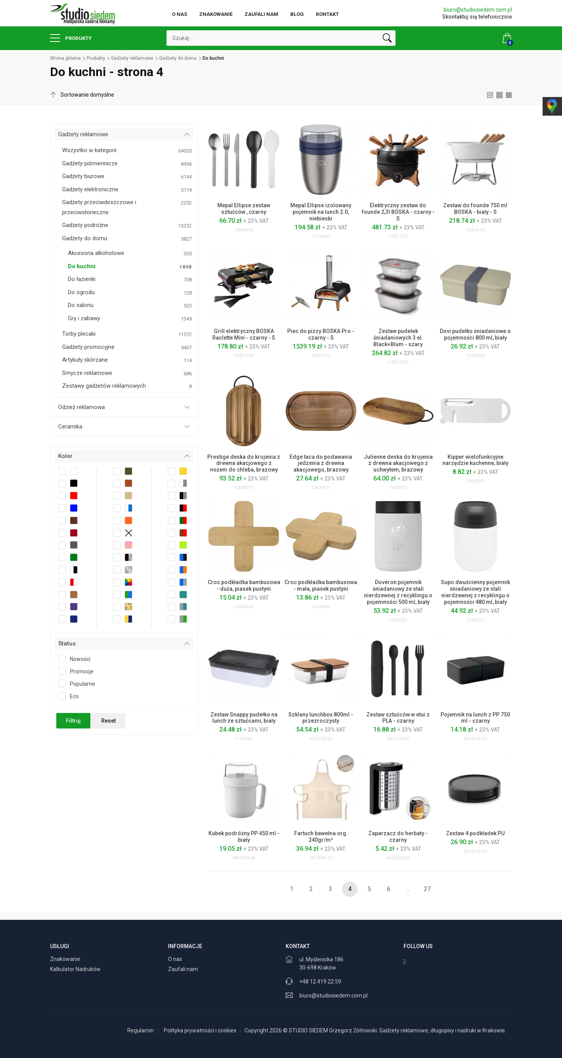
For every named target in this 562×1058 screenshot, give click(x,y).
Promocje (78, 671)
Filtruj (73, 721)
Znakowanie (215, 14)
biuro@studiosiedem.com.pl (478, 10)
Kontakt (327, 14)
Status (67, 643)
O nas (179, 14)
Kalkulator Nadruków (76, 969)
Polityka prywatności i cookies (200, 1030)
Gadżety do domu (178, 58)
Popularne (79, 683)
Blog (297, 14)
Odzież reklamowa (81, 407)
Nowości (76, 659)
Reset (108, 721)
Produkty (71, 38)
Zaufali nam (261, 14)
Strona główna (65, 58)
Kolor (65, 456)
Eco (71, 696)
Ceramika (70, 426)
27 (427, 889)
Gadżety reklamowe (132, 58)
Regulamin (140, 1030)
